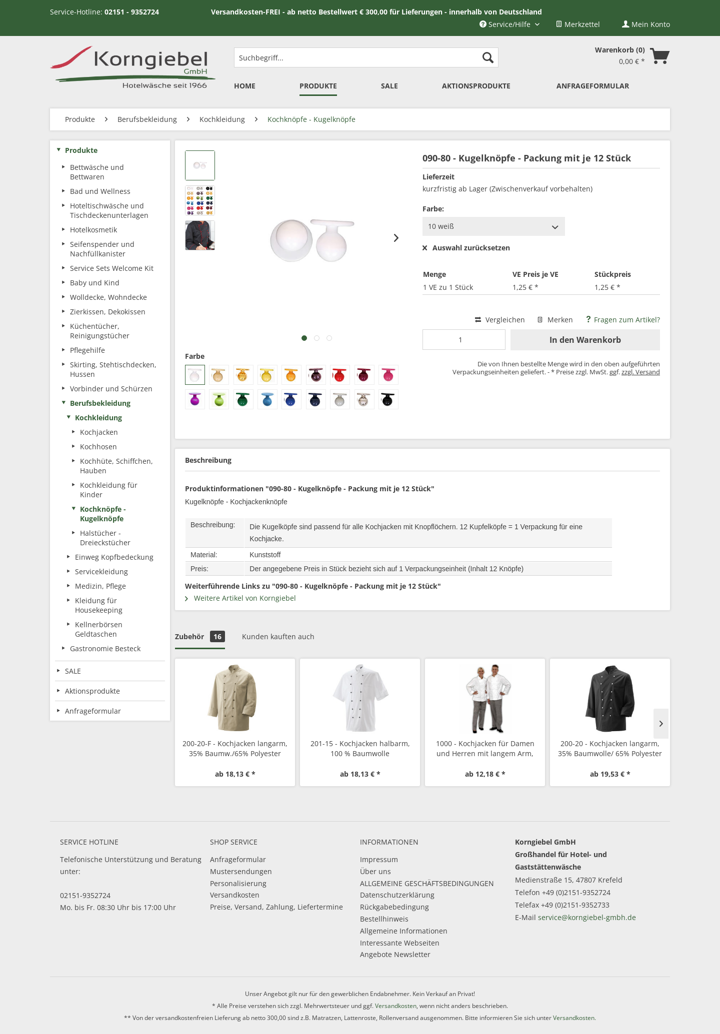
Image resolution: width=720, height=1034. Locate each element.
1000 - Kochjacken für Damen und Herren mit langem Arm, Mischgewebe (485, 749)
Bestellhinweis (384, 919)
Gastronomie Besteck (105, 648)
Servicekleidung (101, 571)
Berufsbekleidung (100, 403)
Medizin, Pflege (100, 586)
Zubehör (200, 636)
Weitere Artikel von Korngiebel (240, 598)
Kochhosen (98, 446)
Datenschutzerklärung (397, 895)
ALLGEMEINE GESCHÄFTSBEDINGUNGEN (427, 883)
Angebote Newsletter (395, 954)
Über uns (375, 871)
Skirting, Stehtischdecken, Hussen (113, 369)
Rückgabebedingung (394, 907)
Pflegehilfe (87, 350)
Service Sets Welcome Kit (112, 268)
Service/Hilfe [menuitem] (506, 24)
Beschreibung (208, 460)
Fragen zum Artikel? (622, 319)
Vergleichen (500, 319)
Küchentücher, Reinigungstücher (100, 330)
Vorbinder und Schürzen (111, 388)
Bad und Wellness (100, 191)
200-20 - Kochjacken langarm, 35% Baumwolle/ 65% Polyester (610, 748)
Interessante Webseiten (400, 943)
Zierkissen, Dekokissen (108, 311)
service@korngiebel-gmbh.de (587, 917)
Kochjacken (99, 432)
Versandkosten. (574, 1018)
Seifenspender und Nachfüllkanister (102, 248)
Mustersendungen (241, 871)
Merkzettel (578, 24)
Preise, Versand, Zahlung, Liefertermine (276, 907)
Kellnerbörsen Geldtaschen (98, 629)
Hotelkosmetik (93, 229)
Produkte (81, 150)
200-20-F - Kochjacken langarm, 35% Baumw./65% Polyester (235, 748)
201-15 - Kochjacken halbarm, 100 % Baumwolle (360, 748)
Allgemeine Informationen (404, 931)
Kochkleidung (98, 417)
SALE (73, 671)
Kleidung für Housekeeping (98, 605)
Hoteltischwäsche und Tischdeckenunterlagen (109, 210)
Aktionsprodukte (92, 691)
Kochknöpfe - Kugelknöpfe (103, 513)
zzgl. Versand (641, 371)
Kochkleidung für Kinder (109, 489)
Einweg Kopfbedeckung (114, 557)
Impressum (379, 859)
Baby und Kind (95, 282)
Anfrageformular (238, 859)
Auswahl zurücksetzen (466, 248)
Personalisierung (238, 883)
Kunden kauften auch (278, 636)
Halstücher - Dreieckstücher (105, 537)
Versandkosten (235, 895)
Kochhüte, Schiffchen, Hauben (116, 465)
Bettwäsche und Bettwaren (97, 171)
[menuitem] (577, 24)
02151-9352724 (85, 895)
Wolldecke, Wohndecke (108, 297)
